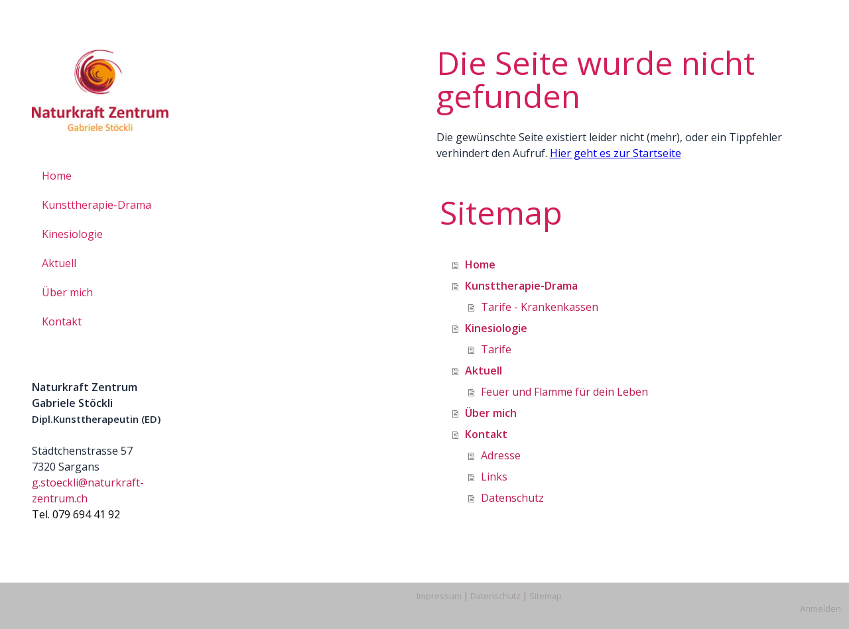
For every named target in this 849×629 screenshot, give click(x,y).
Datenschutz (512, 497)
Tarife (496, 349)
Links (494, 476)
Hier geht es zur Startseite (615, 153)
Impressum (439, 596)
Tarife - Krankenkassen (539, 307)
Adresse (501, 455)
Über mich (67, 292)
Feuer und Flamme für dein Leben (564, 391)
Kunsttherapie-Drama (96, 205)
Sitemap (545, 596)
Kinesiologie (72, 234)
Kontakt (62, 321)
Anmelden (820, 608)
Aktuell (59, 263)
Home (57, 175)
